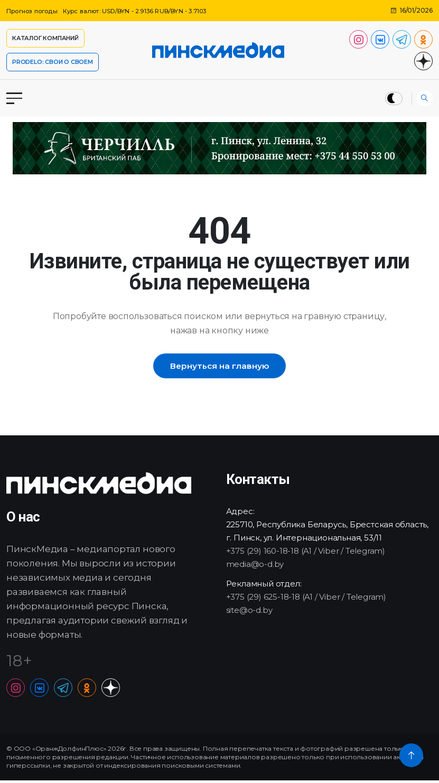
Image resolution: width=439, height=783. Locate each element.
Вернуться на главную (219, 367)
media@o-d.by (255, 566)
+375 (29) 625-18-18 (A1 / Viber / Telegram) (306, 599)
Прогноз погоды (34, 11)
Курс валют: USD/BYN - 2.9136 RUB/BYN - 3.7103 (147, 11)
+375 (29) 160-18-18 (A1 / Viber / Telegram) (305, 553)
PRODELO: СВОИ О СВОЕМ (52, 62)
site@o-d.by (249, 612)
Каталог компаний (45, 38)
